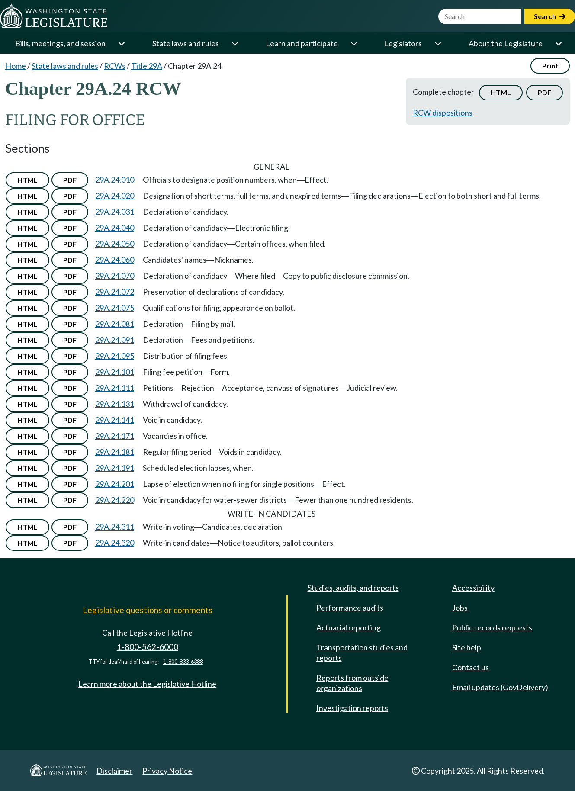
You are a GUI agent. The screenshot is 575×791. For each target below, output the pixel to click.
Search (549, 16)
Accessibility (473, 587)
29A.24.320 (114, 542)
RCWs (114, 66)
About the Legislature (506, 43)
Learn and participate (302, 43)
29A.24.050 (114, 243)
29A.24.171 (114, 436)
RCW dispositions (442, 112)
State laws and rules (185, 43)
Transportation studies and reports (362, 652)
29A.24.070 (114, 275)
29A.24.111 (114, 387)
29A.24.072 (114, 291)
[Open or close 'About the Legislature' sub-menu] (558, 43)
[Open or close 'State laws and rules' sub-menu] (234, 43)
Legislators (403, 43)
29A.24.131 (114, 403)
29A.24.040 (114, 227)
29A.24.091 (114, 339)
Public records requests (492, 627)
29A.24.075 (114, 307)
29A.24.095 (114, 355)
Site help (466, 647)
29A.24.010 (114, 179)
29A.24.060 (114, 259)
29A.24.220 (114, 500)
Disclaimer (114, 770)
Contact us (470, 667)
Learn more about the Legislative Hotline (147, 683)
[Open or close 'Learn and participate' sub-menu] (353, 43)
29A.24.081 (114, 323)
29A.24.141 (114, 419)
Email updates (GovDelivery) (500, 687)
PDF (544, 92)
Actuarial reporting (348, 627)
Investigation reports (352, 708)
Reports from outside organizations (352, 683)
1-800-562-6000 (147, 647)
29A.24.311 (114, 526)
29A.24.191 (114, 468)
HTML (501, 92)
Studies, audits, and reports (353, 587)
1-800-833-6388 (183, 662)
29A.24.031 (114, 211)
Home (15, 66)
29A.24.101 (114, 371)
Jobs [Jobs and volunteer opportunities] (460, 607)
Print (550, 65)
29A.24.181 (114, 452)
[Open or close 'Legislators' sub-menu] (437, 43)
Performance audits (349, 607)
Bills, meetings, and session (60, 43)
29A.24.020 (114, 195)
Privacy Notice (167, 770)
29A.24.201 (114, 484)
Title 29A (146, 66)
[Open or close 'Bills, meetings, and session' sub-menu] (121, 43)
